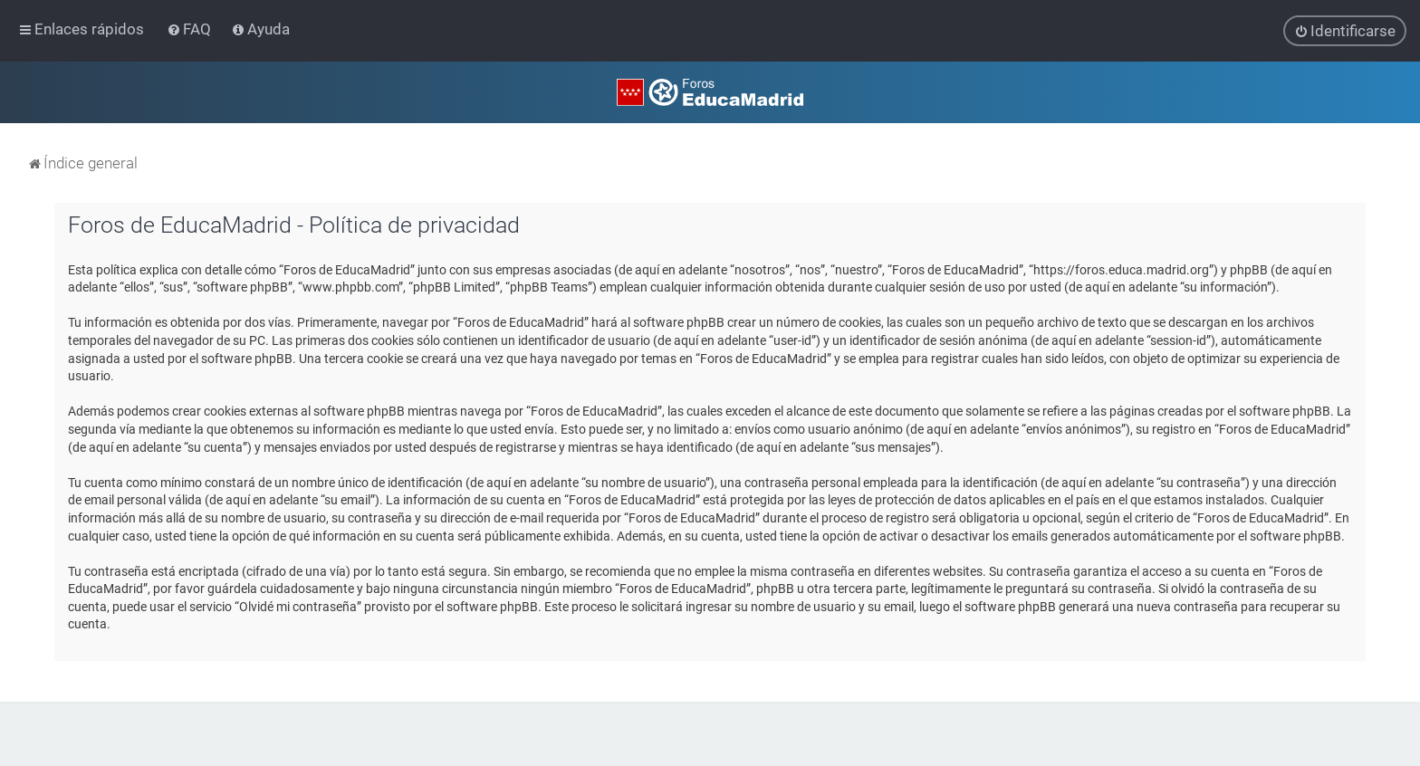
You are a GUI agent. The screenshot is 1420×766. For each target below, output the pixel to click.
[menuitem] (190, 29)
